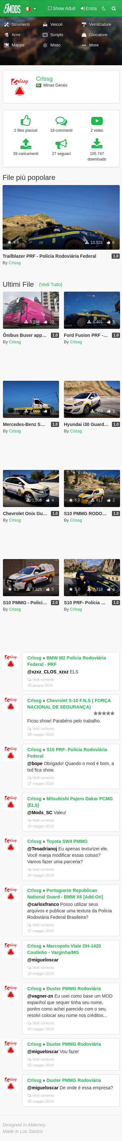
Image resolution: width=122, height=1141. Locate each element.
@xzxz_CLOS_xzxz (47, 671)
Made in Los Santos (23, 1131)
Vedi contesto (41, 679)
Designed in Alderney (24, 1124)
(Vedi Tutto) (51, 284)
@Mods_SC (39, 812)
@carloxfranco (43, 904)
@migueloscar (42, 959)
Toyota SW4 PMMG (67, 841)
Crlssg (44, 79)
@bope (35, 763)
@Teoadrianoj (42, 848)
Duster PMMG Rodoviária (73, 988)
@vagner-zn (40, 996)
